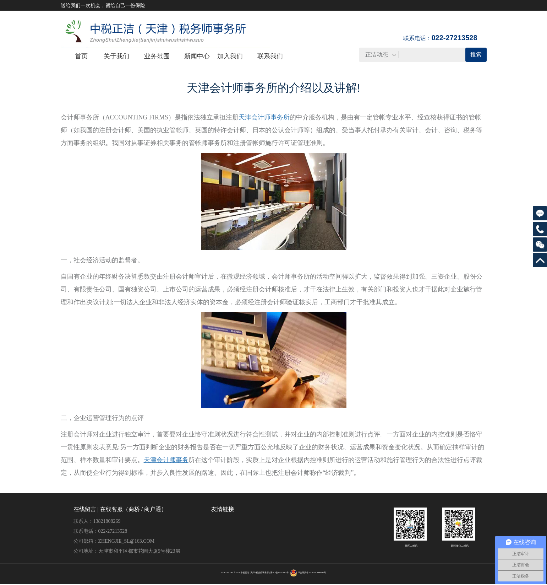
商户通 (152, 509)
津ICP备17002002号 (279, 572)
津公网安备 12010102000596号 (312, 572)
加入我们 (230, 56)
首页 (81, 56)
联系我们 (270, 56)
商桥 (134, 509)
